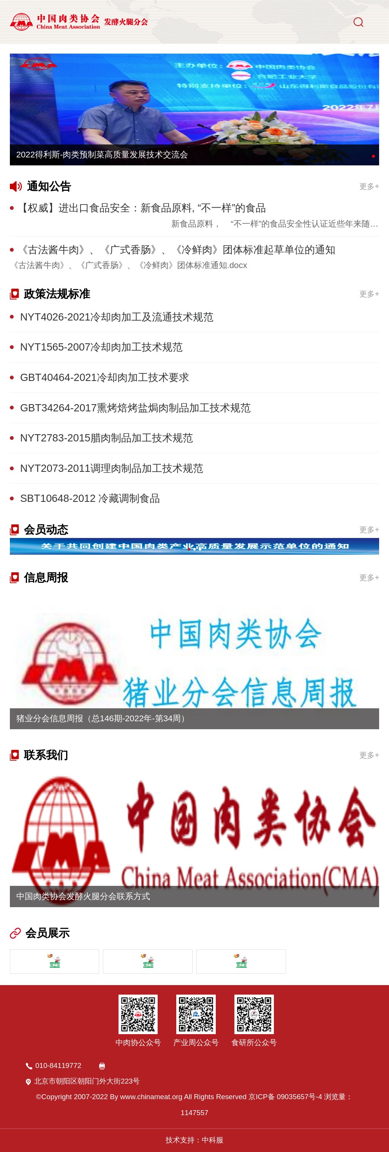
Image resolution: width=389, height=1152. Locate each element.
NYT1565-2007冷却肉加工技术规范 (101, 347)
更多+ (369, 186)
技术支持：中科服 (194, 1140)
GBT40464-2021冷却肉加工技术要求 (104, 377)
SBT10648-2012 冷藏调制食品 (90, 498)
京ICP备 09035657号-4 (285, 1097)
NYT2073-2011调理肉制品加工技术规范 (111, 468)
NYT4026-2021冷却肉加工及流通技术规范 (116, 317)
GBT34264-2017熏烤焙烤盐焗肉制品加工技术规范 (135, 408)
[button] (373, 156)
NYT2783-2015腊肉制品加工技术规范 (106, 438)
